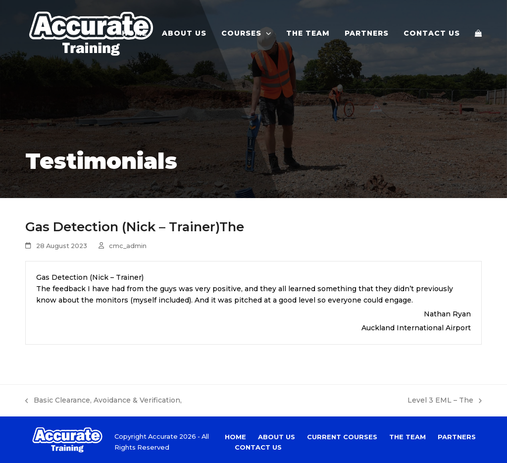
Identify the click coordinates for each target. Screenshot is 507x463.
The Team (407, 437)
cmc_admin (128, 246)
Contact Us (258, 447)
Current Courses (342, 437)
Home (235, 437)
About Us (276, 437)
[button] (478, 33)
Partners (457, 437)
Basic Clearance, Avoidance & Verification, (103, 401)
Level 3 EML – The (444, 401)
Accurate (163, 436)
